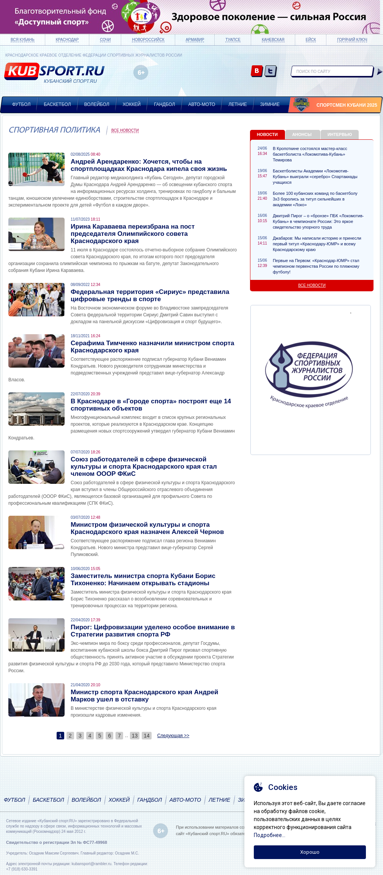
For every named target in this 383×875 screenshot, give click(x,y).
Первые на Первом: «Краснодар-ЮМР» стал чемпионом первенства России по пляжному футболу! (316, 266)
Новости (267, 134)
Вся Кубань (23, 40)
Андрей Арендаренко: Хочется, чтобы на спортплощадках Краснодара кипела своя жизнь (149, 165)
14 (147, 736)
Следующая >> (173, 735)
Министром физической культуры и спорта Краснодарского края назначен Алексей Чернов (147, 528)
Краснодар (67, 40)
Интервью (340, 134)
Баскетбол (57, 104)
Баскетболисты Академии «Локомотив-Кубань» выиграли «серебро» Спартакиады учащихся (315, 177)
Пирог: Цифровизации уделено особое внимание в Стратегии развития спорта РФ (153, 631)
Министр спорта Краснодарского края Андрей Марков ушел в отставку (144, 696)
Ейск (311, 40)
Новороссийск (148, 40)
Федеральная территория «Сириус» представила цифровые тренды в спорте (150, 295)
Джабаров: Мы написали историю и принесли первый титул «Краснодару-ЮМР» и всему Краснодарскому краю (317, 244)
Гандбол (164, 104)
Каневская (273, 40)
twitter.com (270, 71)
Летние (237, 104)
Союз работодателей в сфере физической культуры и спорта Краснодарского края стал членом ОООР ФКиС (144, 466)
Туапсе (232, 40)
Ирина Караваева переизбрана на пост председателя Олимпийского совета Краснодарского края (133, 234)
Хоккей (132, 104)
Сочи (105, 40)
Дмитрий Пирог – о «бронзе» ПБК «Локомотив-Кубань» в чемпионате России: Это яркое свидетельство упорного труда (318, 221)
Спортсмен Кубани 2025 (347, 105)
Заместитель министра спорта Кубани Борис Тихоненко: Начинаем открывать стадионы (143, 579)
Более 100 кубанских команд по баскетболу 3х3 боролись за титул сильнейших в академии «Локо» (315, 199)
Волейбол (96, 104)
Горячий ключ (352, 40)
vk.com (257, 71)
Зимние (270, 104)
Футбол (21, 104)
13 (135, 736)
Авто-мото (201, 104)
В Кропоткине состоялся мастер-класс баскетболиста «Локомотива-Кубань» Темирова (310, 154)
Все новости (125, 130)
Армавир (195, 40)
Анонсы (302, 134)
